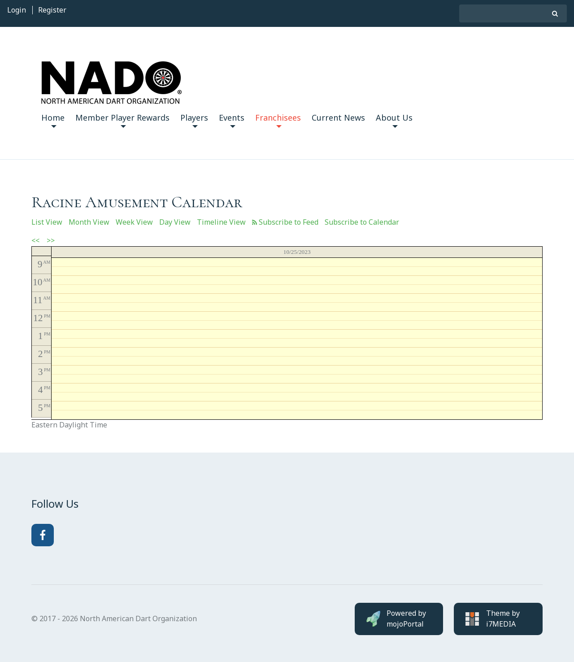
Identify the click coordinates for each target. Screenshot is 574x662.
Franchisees (278, 120)
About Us (394, 120)
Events (231, 120)
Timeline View (221, 222)
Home (53, 120)
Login (16, 10)
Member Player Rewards (122, 120)
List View (46, 222)
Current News (338, 117)
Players (194, 120)
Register (52, 10)
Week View (134, 222)
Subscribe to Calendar (362, 222)
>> (51, 240)
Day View (175, 222)
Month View (89, 222)
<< (35, 240)
